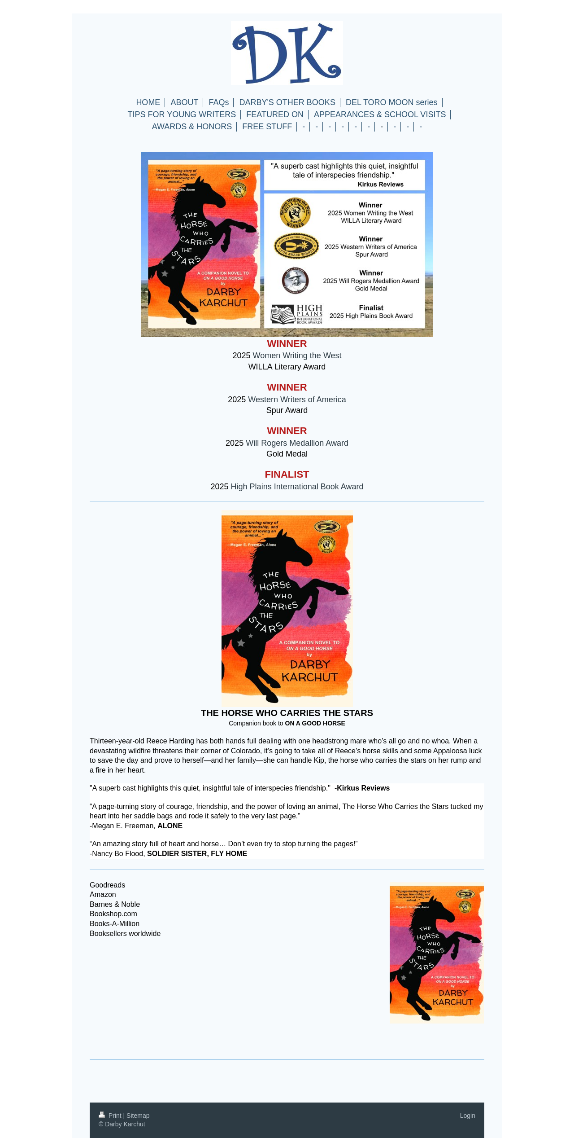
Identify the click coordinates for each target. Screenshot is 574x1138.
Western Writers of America (297, 399)
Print (111, 1115)
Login (467, 1115)
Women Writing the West (296, 355)
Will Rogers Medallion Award (297, 443)
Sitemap (137, 1115)
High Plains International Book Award (297, 486)
